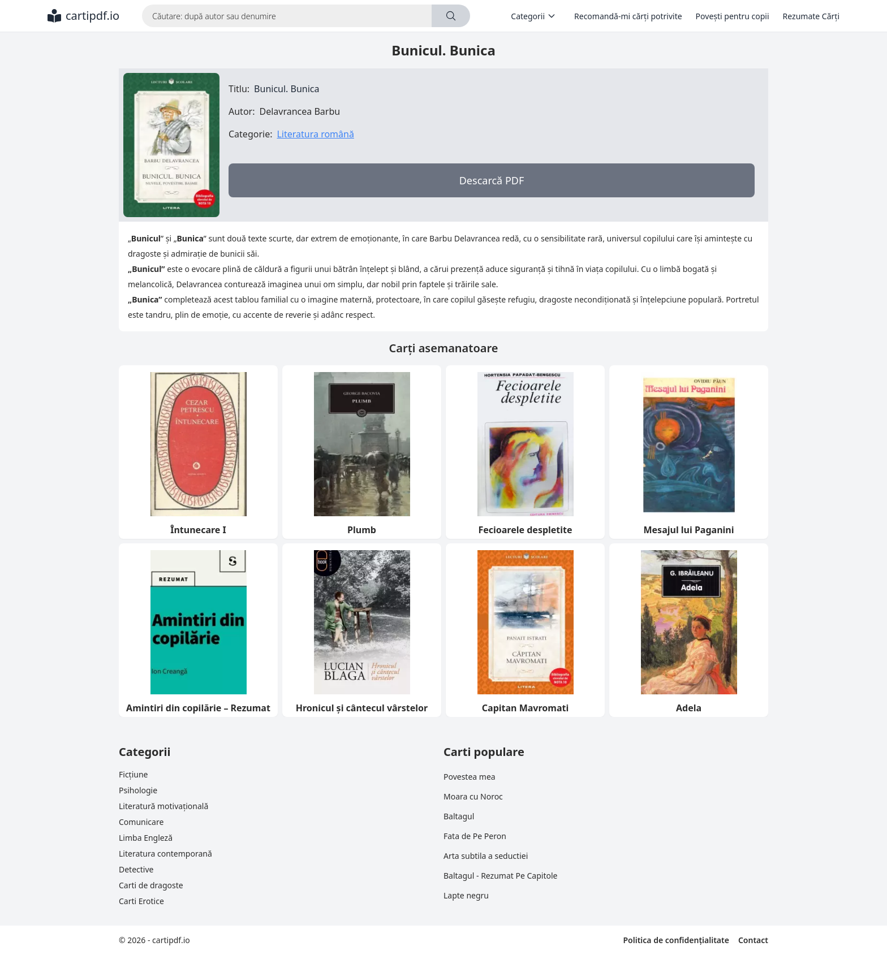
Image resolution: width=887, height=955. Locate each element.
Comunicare (141, 821)
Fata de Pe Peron (475, 836)
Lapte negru (466, 895)
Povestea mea (470, 776)
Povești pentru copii (732, 16)
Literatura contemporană (165, 853)
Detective (136, 869)
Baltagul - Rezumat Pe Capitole (500, 875)
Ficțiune (133, 774)
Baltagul (459, 816)
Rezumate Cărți (811, 16)
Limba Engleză (146, 837)
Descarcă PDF (491, 180)
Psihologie (138, 790)
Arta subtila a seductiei (486, 855)
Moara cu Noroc (473, 796)
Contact (753, 940)
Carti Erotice (141, 901)
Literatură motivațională (163, 806)
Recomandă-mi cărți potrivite (628, 16)
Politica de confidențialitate (676, 940)
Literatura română (315, 134)
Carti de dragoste (151, 885)
